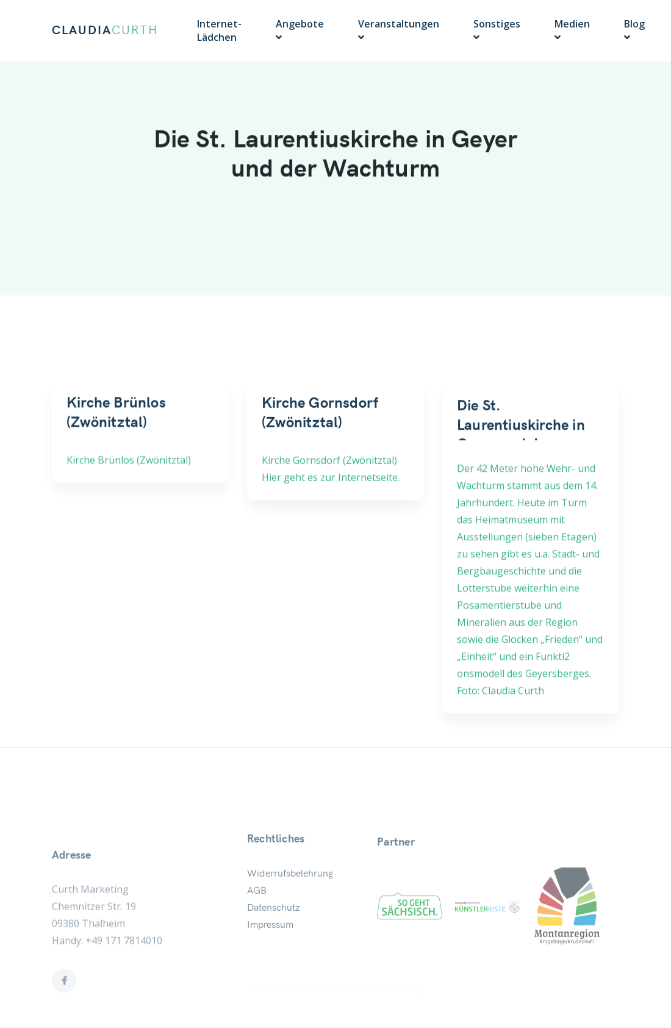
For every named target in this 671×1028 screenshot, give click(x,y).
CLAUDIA (105, 30)
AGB (257, 912)
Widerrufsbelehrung (290, 895)
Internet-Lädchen (219, 30)
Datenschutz (273, 929)
